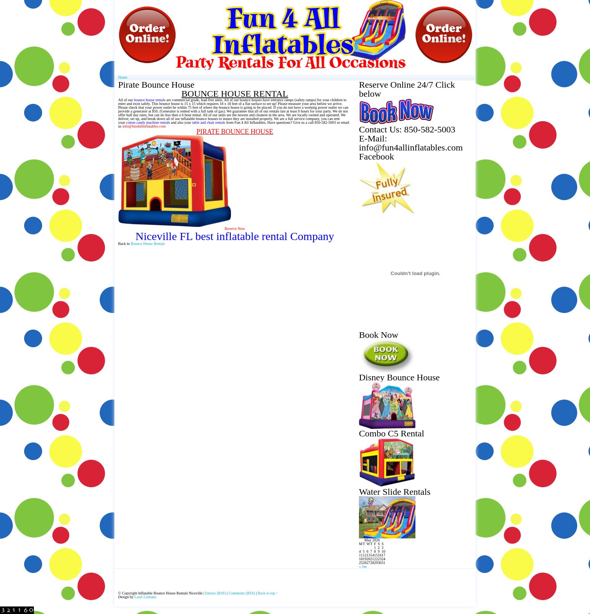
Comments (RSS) (242, 593)
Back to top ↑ (268, 593)
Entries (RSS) (215, 593)
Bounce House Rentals (148, 244)
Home (122, 77)
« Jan (363, 566)
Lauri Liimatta (145, 597)
